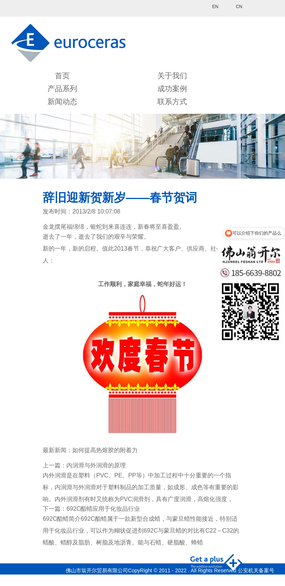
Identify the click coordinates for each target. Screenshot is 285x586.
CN (239, 6)
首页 (62, 76)
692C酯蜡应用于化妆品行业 (103, 509)
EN (215, 6)
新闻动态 (62, 101)
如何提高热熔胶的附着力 (105, 450)
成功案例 (172, 89)
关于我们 (172, 76)
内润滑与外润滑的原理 (96, 465)
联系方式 (172, 101)
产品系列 (62, 89)
